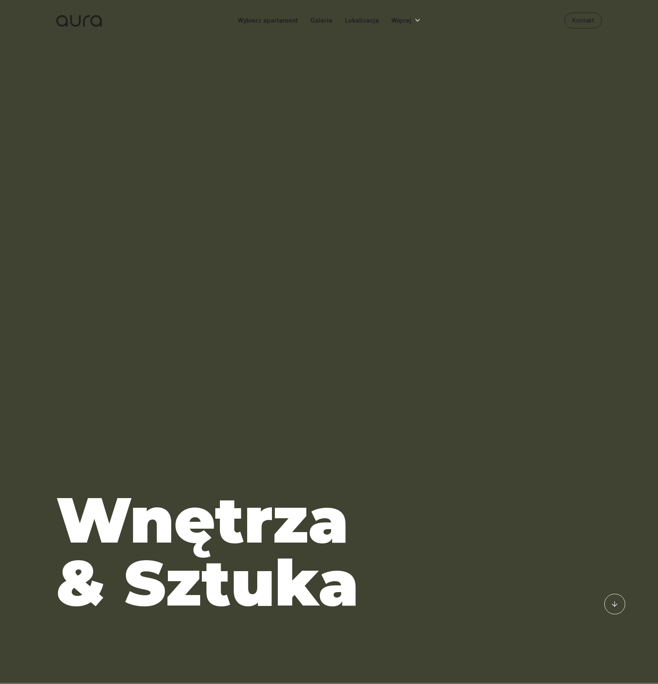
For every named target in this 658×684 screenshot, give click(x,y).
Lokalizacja (362, 20)
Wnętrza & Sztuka (207, 534)
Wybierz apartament (268, 20)
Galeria (321, 20)
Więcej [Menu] (401, 20)
